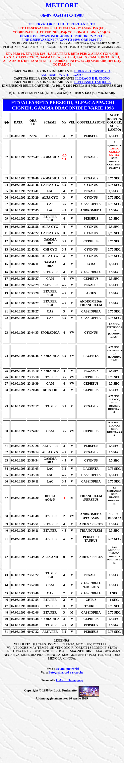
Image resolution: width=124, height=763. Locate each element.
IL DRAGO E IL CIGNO (92, 78)
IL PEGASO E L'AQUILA (92, 82)
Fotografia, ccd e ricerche (65, 672)
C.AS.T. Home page (69, 680)
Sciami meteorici (67, 668)
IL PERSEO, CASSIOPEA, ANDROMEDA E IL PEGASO (75, 73)
